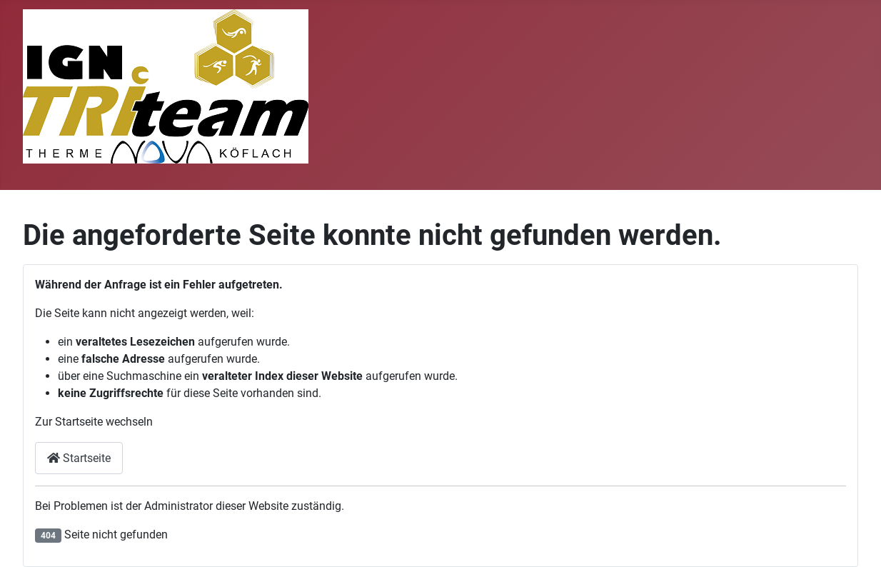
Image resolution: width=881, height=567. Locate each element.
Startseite (79, 458)
